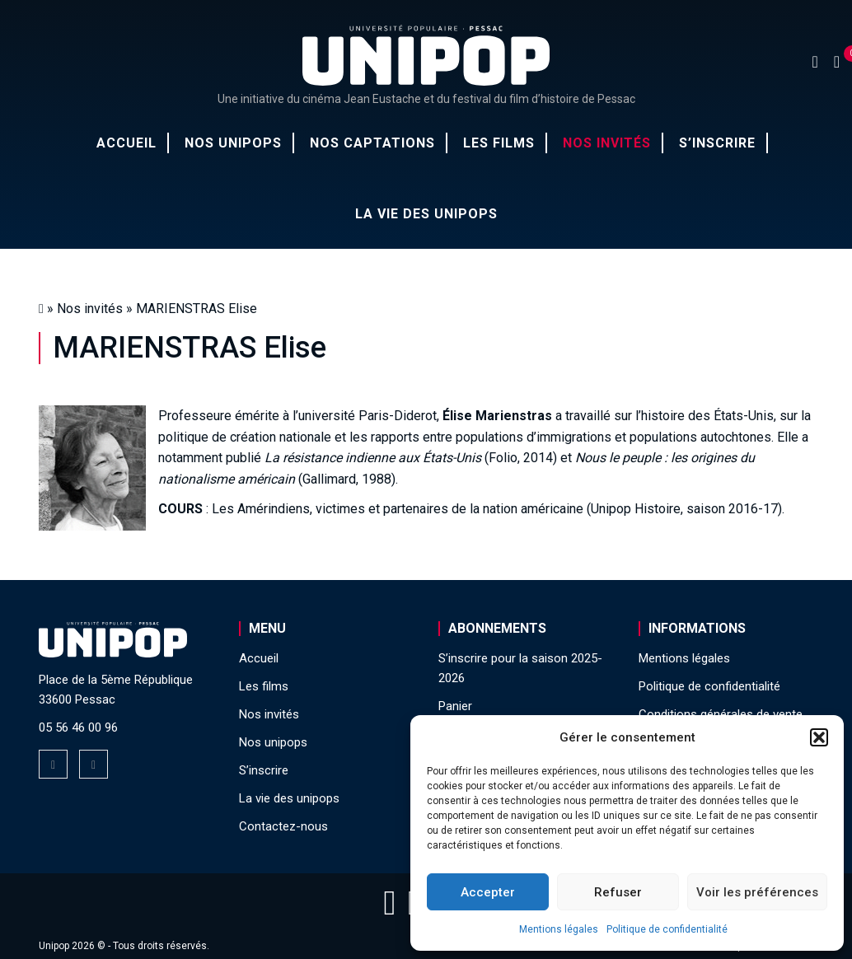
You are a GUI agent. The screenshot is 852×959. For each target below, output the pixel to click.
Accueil (126, 143)
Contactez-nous (283, 826)
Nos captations (372, 143)
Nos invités (607, 143)
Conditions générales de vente (721, 714)
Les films (499, 143)
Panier (455, 706)
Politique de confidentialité (667, 929)
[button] (819, 737)
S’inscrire (717, 143)
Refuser (618, 892)
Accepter (488, 892)
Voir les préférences (757, 892)
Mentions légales (558, 929)
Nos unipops (233, 143)
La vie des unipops (426, 214)
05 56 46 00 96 (78, 727)
